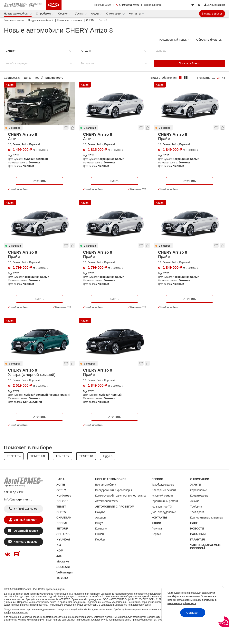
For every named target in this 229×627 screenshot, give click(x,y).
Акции (95, 13)
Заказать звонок (212, 13)
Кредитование (199, 495)
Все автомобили (105, 484)
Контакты (135, 13)
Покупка (100, 512)
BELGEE (62, 501)
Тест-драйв (197, 512)
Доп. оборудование (163, 512)
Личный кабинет (25, 519)
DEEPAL (62, 523)
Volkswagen (64, 572)
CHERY (61, 512)
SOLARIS (63, 534)
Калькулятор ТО (161, 506)
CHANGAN (64, 517)
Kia (58, 545)
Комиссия (101, 528)
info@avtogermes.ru (18, 499)
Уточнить (39, 180)
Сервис (63, 13)
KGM (59, 550)
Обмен (99, 534)
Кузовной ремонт (162, 495)
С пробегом (44, 13)
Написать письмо (25, 541)
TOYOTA (62, 578)
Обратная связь (152, 5)
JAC (59, 556)
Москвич (62, 561)
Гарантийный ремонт (164, 501)
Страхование (198, 490)
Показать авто (189, 63)
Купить (114, 180)
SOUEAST (63, 567)
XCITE (60, 484)
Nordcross (63, 495)
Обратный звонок (25, 530)
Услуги (79, 13)
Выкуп (99, 523)
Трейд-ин (196, 506)
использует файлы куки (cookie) (137, 617)
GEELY (61, 490)
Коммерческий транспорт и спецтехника (120, 495)
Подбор (100, 539)
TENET (61, 506)
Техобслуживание (162, 484)
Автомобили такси (107, 501)
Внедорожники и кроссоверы (113, 490)
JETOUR (62, 528)
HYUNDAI (63, 539)
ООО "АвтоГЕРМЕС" (29, 589)
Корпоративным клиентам (206, 517)
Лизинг (194, 501)
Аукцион (100, 517)
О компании (114, 13)
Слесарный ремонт (163, 490)
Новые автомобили (16, 13)
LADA (60, 479)
